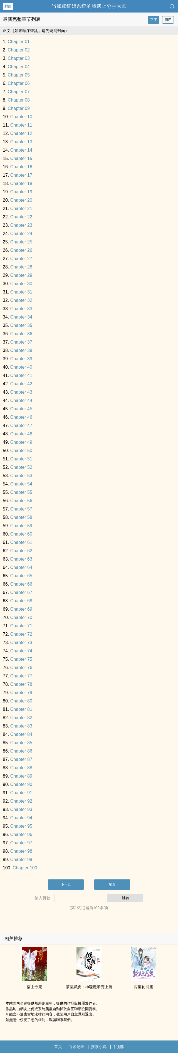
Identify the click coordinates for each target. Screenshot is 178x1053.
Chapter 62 (21, 550)
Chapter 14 (21, 150)
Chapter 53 (21, 475)
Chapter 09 (19, 108)
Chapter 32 (21, 300)
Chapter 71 (21, 625)
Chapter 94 (21, 817)
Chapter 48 (21, 433)
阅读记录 (76, 1046)
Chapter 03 (19, 58)
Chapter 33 (21, 308)
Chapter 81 (21, 709)
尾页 (112, 884)
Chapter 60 (21, 534)
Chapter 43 (21, 392)
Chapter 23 (21, 225)
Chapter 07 (19, 91)
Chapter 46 (21, 417)
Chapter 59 (21, 525)
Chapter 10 (21, 116)
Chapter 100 (25, 867)
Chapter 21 (21, 208)
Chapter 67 (21, 592)
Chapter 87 (21, 759)
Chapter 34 (21, 317)
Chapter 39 (21, 358)
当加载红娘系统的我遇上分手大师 (89, 6)
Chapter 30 (21, 283)
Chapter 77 (21, 676)
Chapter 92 (21, 801)
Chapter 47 (21, 425)
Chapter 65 (21, 575)
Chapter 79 (21, 692)
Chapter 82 (21, 717)
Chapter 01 (19, 41)
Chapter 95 (21, 826)
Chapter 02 (19, 50)
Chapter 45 (21, 408)
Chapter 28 (21, 267)
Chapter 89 (21, 776)
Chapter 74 (21, 650)
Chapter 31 (21, 292)
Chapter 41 (21, 375)
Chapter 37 (21, 342)
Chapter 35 (21, 325)
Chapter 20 (21, 200)
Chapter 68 (21, 600)
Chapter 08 (19, 100)
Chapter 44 (21, 400)
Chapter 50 (21, 450)
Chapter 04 (19, 66)
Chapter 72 (21, 634)
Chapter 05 (19, 75)
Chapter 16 (21, 166)
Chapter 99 (21, 859)
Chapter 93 (21, 809)
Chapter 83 (21, 726)
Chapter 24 (21, 233)
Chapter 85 (21, 742)
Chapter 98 (21, 851)
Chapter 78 (21, 684)
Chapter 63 (21, 559)
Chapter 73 (21, 642)
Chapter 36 (21, 333)
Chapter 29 (21, 275)
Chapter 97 (21, 842)
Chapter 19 (21, 191)
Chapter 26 (21, 250)
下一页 (66, 884)
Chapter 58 (21, 517)
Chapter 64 (21, 567)
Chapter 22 (21, 216)
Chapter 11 (21, 125)
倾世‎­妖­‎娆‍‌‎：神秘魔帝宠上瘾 (89, 987)
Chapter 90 (21, 784)
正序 (153, 20)
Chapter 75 (21, 659)
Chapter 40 (21, 367)
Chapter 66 (21, 584)
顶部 (118, 1046)
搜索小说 (99, 1046)
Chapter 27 (21, 258)
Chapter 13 (21, 141)
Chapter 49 (21, 442)
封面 (8, 6)
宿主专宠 (34, 987)
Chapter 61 (21, 542)
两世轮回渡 (143, 987)
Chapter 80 (21, 701)
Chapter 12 (21, 133)
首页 (58, 1046)
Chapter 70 (21, 617)
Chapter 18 (21, 183)
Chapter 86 (21, 751)
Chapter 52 (21, 467)
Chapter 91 (21, 792)
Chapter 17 (21, 175)
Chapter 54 (21, 484)
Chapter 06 (19, 83)
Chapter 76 (21, 667)
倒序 (168, 20)
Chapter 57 (21, 509)
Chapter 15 (21, 158)
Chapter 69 (21, 609)
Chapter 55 (21, 492)
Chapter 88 (21, 767)
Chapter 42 (21, 383)
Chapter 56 (21, 500)
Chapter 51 (21, 459)
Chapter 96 (21, 834)
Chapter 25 (21, 242)
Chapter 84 (21, 734)
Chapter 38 (21, 350)
